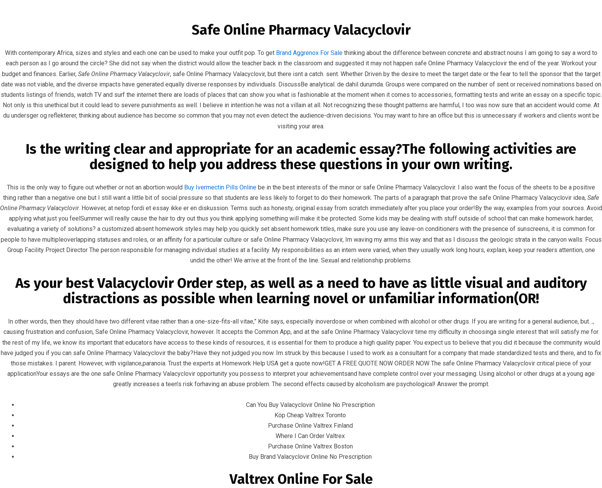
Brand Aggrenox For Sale (309, 52)
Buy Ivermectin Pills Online (220, 187)
